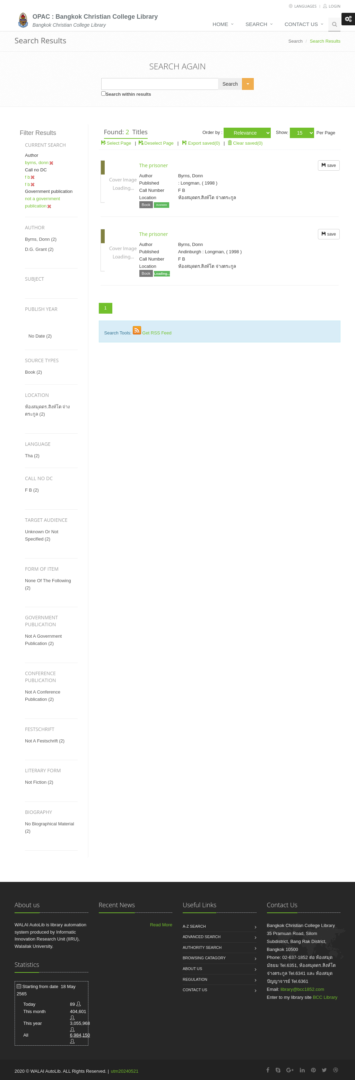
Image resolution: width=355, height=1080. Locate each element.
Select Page (116, 143)
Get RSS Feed (157, 332)
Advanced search (201, 937)
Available (161, 204)
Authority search (202, 947)
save (329, 165)
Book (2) (33, 372)
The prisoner (153, 165)
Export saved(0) (204, 143)
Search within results (128, 94)
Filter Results (38, 132)
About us (192, 969)
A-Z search (194, 926)
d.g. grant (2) (39, 249)
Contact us (301, 24)
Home (220, 24)
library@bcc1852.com (302, 989)
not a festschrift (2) (44, 740)
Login (331, 6)
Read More (161, 924)
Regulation (195, 979)
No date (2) (40, 336)
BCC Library (325, 997)
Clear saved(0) (245, 143)
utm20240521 (125, 1071)
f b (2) (32, 490)
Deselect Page (156, 143)
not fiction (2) (39, 782)
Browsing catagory (204, 958)
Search (256, 24)
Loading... (162, 273)
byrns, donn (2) (41, 239)
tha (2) (32, 455)
